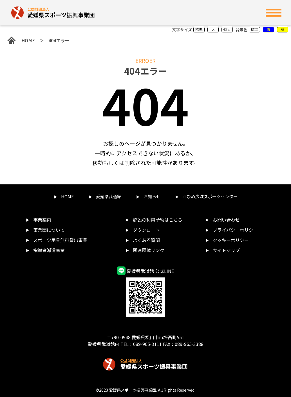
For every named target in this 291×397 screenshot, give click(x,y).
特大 (227, 29)
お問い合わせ (226, 219)
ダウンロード (146, 229)
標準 (199, 29)
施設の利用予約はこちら (157, 219)
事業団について (49, 229)
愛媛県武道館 (108, 196)
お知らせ (152, 196)
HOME (21, 40)
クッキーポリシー (231, 240)
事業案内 (42, 219)
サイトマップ (226, 250)
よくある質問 (146, 240)
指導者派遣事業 (49, 250)
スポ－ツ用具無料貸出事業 (60, 240)
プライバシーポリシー (235, 229)
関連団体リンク (148, 250)
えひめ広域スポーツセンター (210, 196)
